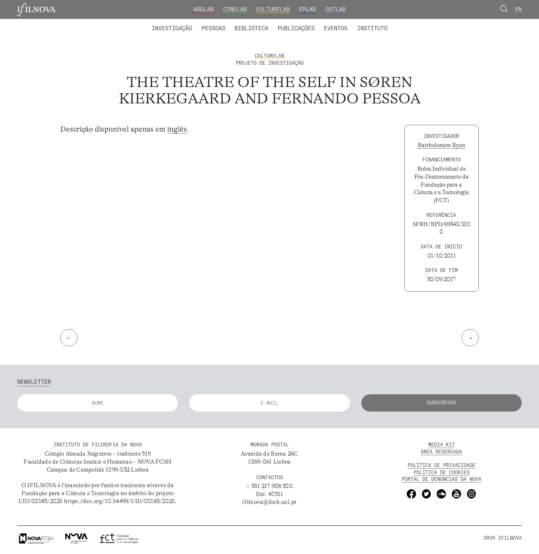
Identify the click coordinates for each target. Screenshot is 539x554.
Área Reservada (441, 451)
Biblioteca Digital (286, 22)
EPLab (307, 9)
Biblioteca (251, 28)
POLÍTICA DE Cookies (442, 472)
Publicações (296, 28)
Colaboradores (248, 22)
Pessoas (213, 28)
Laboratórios (132, 22)
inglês (177, 129)
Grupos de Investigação (286, 22)
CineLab (235, 9)
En (518, 9)
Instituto (372, 28)
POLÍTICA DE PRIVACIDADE (441, 465)
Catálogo (235, 22)
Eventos (335, 28)
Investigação (172, 28)
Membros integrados (187, 22)
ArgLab (203, 9)
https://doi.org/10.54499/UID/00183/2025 (119, 501)
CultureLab (273, 9)
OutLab (336, 9)
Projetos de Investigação (200, 22)
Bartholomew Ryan (441, 145)
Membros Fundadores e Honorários (330, 22)
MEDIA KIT (441, 444)
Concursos (412, 22)
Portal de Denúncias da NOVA (441, 479)
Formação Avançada (360, 22)
